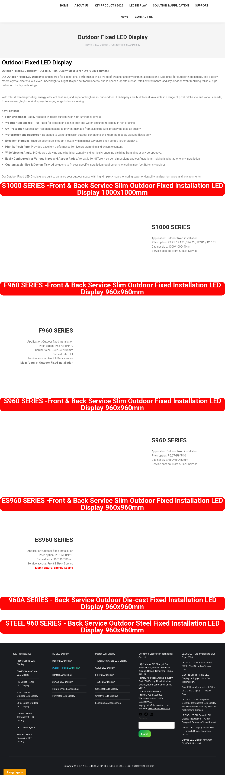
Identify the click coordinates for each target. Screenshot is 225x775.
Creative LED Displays (106, 696)
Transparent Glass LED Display (111, 660)
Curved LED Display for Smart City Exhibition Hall (197, 741)
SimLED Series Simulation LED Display (25, 738)
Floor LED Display (104, 675)
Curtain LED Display (62, 682)
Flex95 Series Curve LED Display (27, 673)
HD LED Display (60, 653)
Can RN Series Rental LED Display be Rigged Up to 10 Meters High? (196, 678)
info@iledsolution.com (158, 705)
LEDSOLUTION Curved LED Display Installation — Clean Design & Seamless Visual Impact (199, 719)
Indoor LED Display (62, 660)
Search (143, 718)
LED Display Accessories (108, 703)
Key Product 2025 (22, 653)
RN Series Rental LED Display (25, 684)
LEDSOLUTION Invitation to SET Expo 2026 (198, 655)
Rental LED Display (62, 675)
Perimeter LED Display (63, 696)
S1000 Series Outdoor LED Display (27, 694)
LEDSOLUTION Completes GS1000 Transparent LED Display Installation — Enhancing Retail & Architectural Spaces (199, 704)
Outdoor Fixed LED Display (66, 667)
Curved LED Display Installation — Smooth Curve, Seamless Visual (198, 731)
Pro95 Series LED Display (26, 662)
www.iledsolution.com (159, 708)
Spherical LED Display (106, 689)
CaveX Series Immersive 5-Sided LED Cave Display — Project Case (198, 690)
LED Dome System (26, 727)
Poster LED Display (105, 653)
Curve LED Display (105, 667)
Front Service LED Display (65, 689)
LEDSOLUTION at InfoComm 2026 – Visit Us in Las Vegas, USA (197, 666)
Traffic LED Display (105, 682)
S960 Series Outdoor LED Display (27, 705)
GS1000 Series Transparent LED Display (25, 717)
